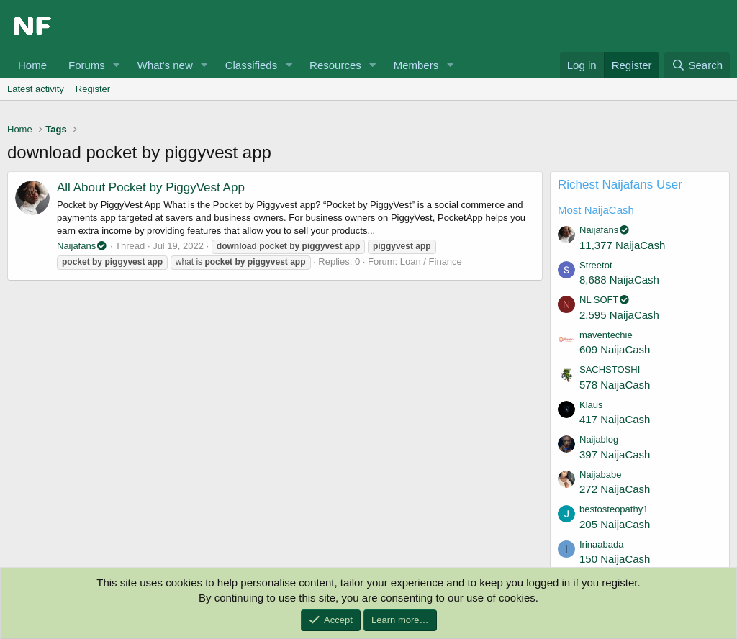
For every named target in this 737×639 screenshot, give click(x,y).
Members (416, 65)
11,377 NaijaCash (622, 245)
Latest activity (35, 88)
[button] (117, 65)
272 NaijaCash (614, 489)
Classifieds (251, 65)
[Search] (697, 65)
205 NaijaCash (614, 524)
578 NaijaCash (614, 385)
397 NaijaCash (614, 454)
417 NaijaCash (614, 419)
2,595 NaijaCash (619, 315)
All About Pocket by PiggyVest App (151, 187)
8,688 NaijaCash (619, 279)
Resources (335, 65)
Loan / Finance (431, 261)
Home (32, 65)
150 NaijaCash (614, 559)
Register (93, 88)
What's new (165, 65)
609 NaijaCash (614, 349)
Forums (86, 65)
